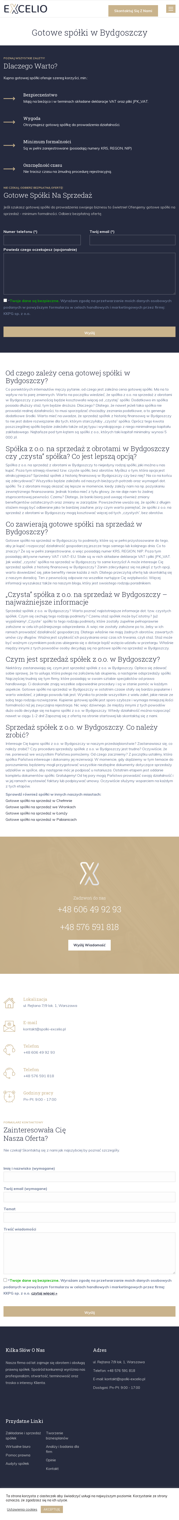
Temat (89, 1213)
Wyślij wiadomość (89, 945)
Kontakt (52, 1468)
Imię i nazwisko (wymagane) (89, 1172)
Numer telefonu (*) (42, 235)
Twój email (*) (133, 235)
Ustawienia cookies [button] (22, 1509)
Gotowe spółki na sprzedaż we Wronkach (41, 806)
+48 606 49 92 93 (89, 909)
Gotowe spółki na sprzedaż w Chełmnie (39, 800)
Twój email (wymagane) (89, 1193)
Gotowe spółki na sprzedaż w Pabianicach (41, 819)
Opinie (51, 1460)
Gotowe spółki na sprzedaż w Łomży (37, 813)
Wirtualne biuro (18, 1446)
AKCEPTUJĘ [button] (52, 1509)
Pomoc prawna (18, 1455)
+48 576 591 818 (89, 926)
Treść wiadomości (89, 1251)
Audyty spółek (17, 1463)
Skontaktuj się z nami (133, 11)
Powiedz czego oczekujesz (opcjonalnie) (89, 271)
